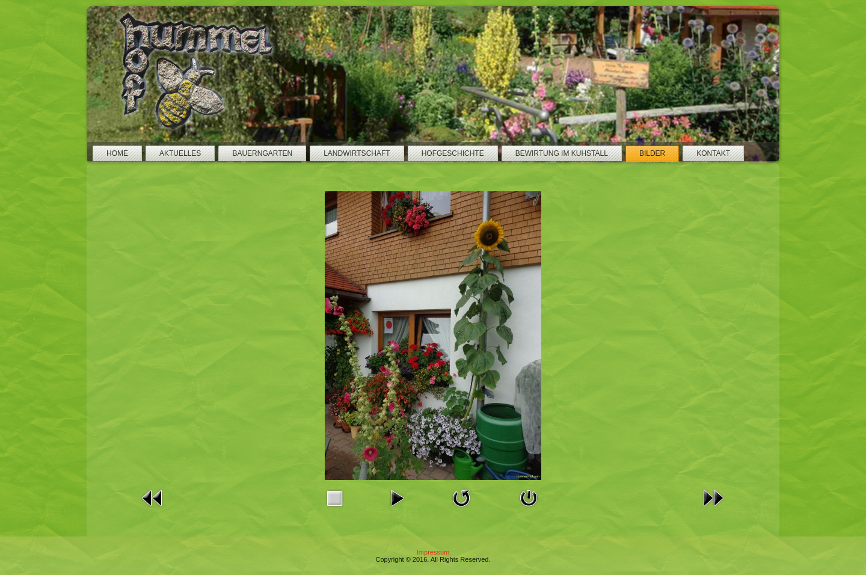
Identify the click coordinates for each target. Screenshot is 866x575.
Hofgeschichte (453, 153)
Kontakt (713, 153)
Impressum (433, 552)
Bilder (652, 153)
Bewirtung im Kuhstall (561, 153)
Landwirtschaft (357, 153)
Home (117, 153)
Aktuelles (180, 153)
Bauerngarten (262, 153)
